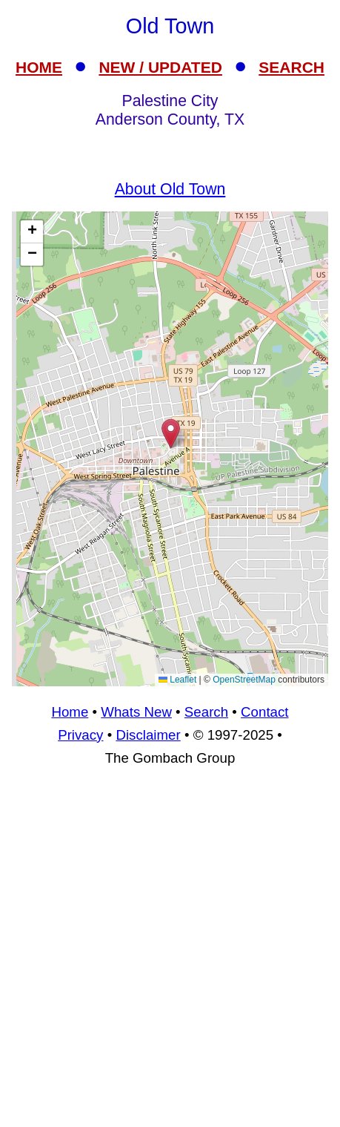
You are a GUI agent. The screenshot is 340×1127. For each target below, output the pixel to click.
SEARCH (291, 67)
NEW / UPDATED (160, 67)
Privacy (80, 735)
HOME (39, 67)
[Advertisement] (170, 953)
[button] (170, 433)
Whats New (136, 712)
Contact (264, 712)
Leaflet (177, 679)
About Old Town (170, 189)
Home (69, 712)
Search (206, 712)
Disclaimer (148, 735)
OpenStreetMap (244, 679)
